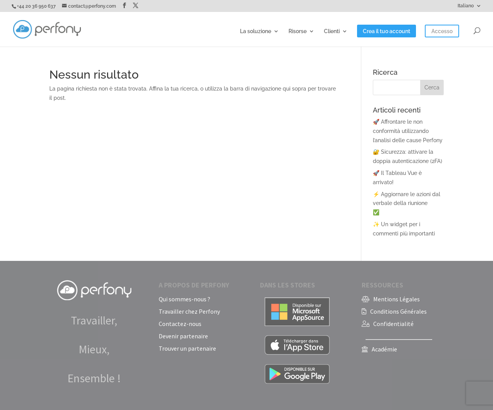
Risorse (297, 31)
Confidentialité (393, 324)
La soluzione (255, 31)
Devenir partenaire (183, 336)
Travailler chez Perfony (189, 311)
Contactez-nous (180, 324)
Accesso (442, 31)
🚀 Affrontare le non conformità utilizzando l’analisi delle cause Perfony (408, 131)
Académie (384, 349)
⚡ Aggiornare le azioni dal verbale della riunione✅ (406, 203)
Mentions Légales (396, 299)
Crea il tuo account (386, 31)
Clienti (332, 31)
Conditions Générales (398, 311)
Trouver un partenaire (187, 348)
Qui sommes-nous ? (184, 299)
